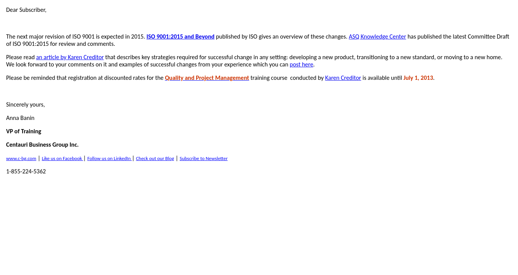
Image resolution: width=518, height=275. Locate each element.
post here (301, 64)
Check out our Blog (155, 158)
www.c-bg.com (21, 158)
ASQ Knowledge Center (377, 36)
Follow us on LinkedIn (109, 158)
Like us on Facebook (62, 158)
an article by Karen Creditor (70, 57)
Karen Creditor (343, 77)
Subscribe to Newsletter (203, 158)
